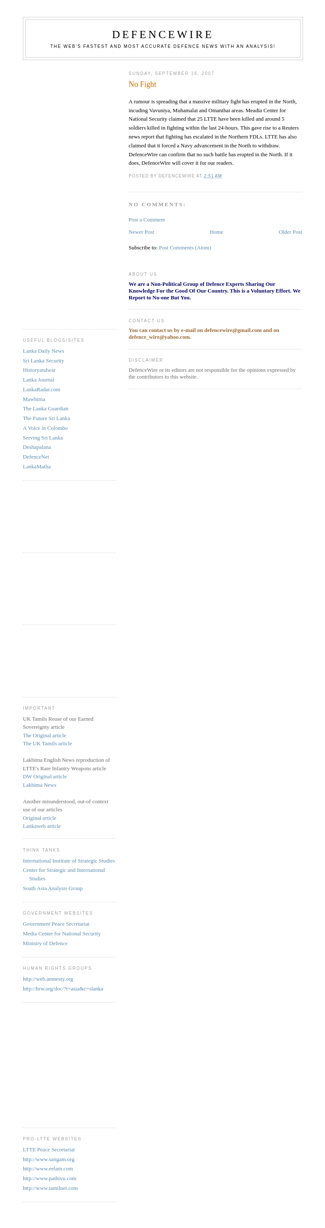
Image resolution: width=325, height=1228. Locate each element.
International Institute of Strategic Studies (69, 860)
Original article (39, 818)
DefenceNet (36, 457)
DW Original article (45, 776)
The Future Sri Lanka (46, 418)
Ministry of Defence (45, 943)
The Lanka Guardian (46, 408)
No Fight (142, 84)
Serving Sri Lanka (43, 437)
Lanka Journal (38, 379)
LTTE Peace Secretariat (49, 1149)
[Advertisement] (57, 191)
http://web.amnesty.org (48, 979)
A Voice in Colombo (45, 428)
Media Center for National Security (62, 933)
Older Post (290, 232)
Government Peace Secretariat (56, 924)
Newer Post (141, 232)
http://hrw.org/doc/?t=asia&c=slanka (63, 988)
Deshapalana (37, 447)
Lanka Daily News (43, 351)
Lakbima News (39, 785)
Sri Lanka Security (43, 360)
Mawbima (34, 399)
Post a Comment (147, 219)
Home (216, 232)
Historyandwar (39, 370)
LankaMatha (37, 466)
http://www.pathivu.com (49, 1178)
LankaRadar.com (41, 389)
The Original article (44, 735)
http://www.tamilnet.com (50, 1188)
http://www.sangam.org (48, 1159)
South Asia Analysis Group (53, 888)
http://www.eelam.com (48, 1168)
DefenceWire (163, 34)
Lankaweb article (42, 826)
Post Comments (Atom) (185, 247)
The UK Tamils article (47, 743)
